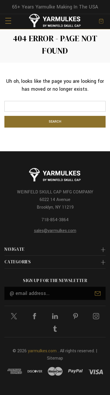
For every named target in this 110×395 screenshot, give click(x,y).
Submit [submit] (97, 293)
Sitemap (55, 358)
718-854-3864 (55, 220)
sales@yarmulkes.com (55, 231)
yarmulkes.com (42, 351)
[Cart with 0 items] (101, 20)
